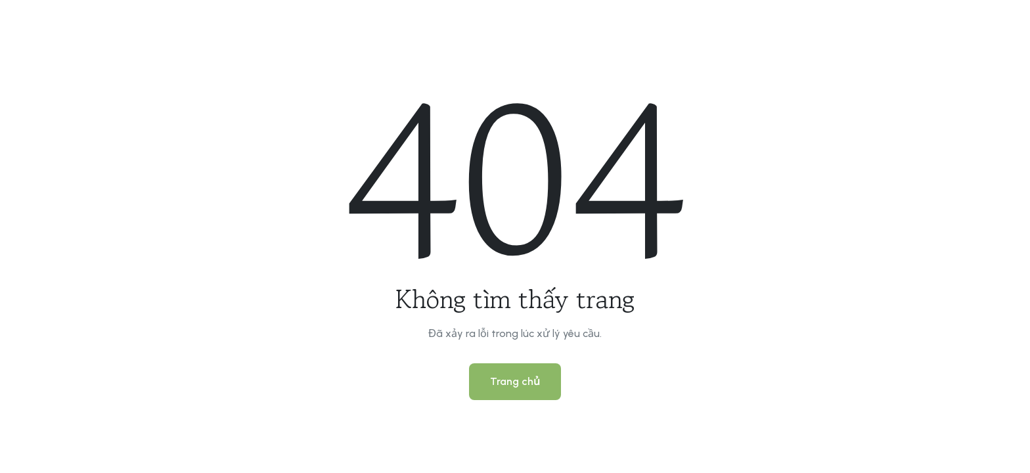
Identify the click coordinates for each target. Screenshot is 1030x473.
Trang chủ (515, 381)
